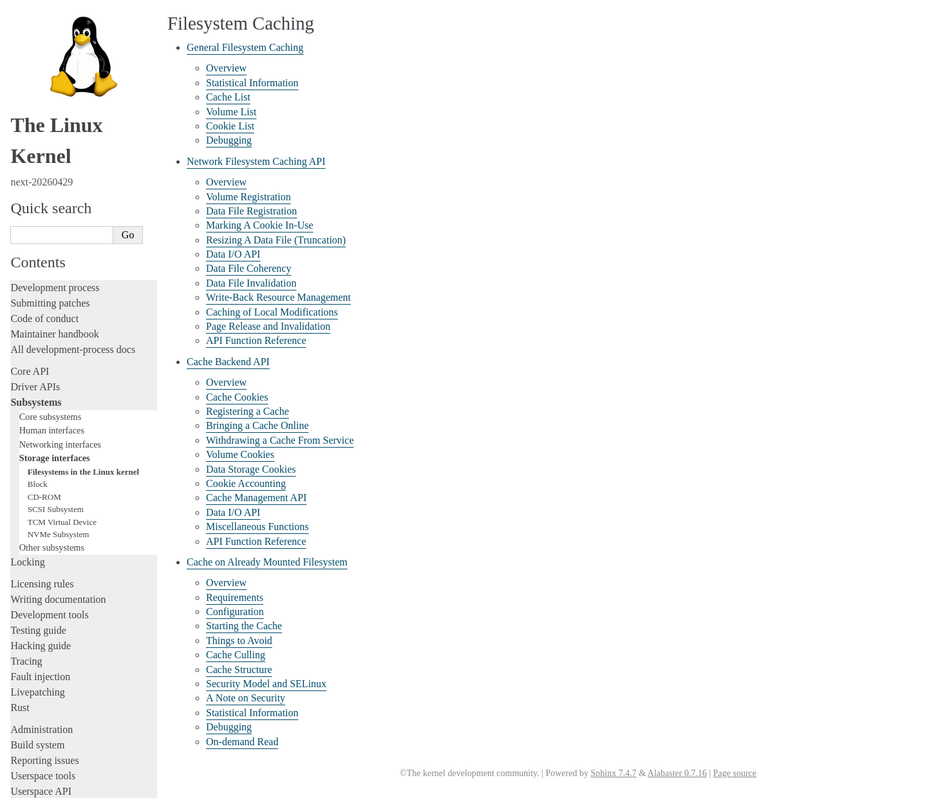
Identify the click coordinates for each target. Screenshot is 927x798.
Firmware (30, 653)
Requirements (234, 597)
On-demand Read (242, 741)
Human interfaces (51, 270)
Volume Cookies (240, 454)
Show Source (37, 786)
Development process (54, 127)
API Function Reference (256, 340)
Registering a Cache (247, 411)
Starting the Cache (244, 625)
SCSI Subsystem (56, 349)
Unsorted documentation (61, 712)
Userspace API (40, 631)
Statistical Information (252, 82)
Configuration (235, 611)
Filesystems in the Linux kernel (83, 312)
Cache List (228, 96)
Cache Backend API (228, 361)
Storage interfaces (54, 298)
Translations (35, 734)
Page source (734, 773)
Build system (37, 585)
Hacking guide (40, 485)
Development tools (49, 455)
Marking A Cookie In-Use (260, 225)
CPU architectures (48, 690)
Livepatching (37, 532)
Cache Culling (235, 654)
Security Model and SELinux (266, 683)
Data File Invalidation (251, 283)
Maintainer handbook (54, 174)
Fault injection (40, 516)
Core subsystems (50, 257)
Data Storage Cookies (251, 469)
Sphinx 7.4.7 (613, 773)
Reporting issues (44, 600)
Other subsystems (51, 388)
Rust (19, 547)
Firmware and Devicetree (62, 668)
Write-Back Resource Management (278, 297)
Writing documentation (58, 439)
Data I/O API (233, 254)
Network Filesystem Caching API (256, 161)
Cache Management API (256, 497)
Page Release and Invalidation (268, 326)
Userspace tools (42, 616)
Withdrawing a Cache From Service (280, 440)
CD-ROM (44, 337)
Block (38, 324)
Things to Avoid (239, 640)
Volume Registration (248, 196)
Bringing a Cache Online (257, 425)
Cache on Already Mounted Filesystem (267, 561)
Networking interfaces (60, 285)
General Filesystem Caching (245, 47)
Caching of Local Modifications (272, 312)
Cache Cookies (237, 397)
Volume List (231, 111)
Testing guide (38, 470)
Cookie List (230, 125)
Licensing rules (41, 424)
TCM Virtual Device (62, 362)
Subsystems (35, 242)
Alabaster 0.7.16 (677, 773)
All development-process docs (72, 189)
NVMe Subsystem (58, 374)
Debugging (229, 140)
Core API (29, 211)
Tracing (26, 501)
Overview (226, 67)
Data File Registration (251, 210)
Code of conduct (44, 158)
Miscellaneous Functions (257, 526)
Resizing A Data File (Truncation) (276, 239)
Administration (41, 569)
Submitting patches (49, 143)
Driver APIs (35, 227)
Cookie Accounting (246, 483)
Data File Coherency (248, 268)
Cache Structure (239, 669)
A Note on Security (245, 697)
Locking (27, 402)
